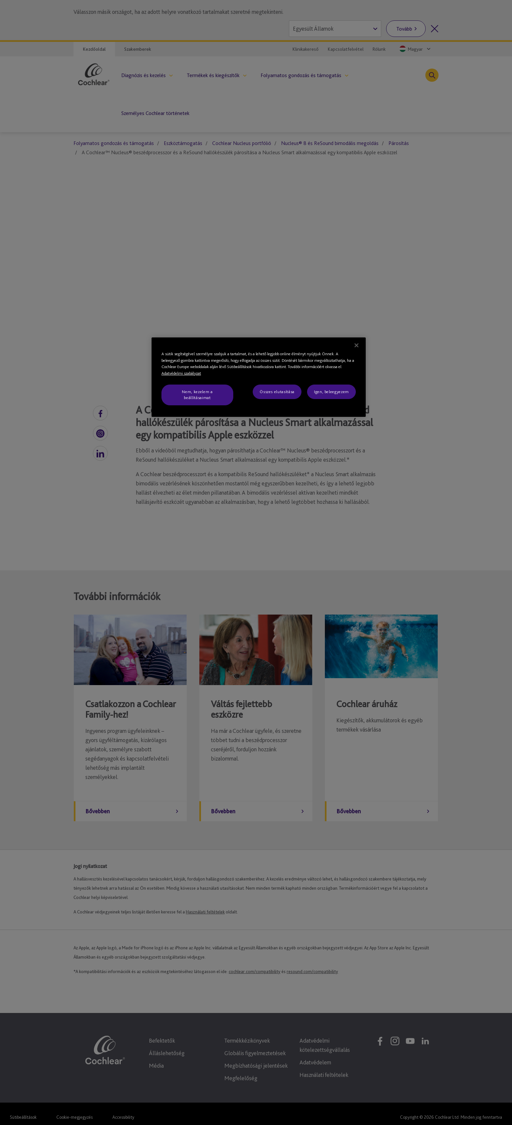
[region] (259, 377)
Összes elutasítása (277, 391)
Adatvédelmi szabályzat (181, 373)
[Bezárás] (356, 345)
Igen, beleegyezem (331, 391)
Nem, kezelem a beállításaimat (197, 394)
